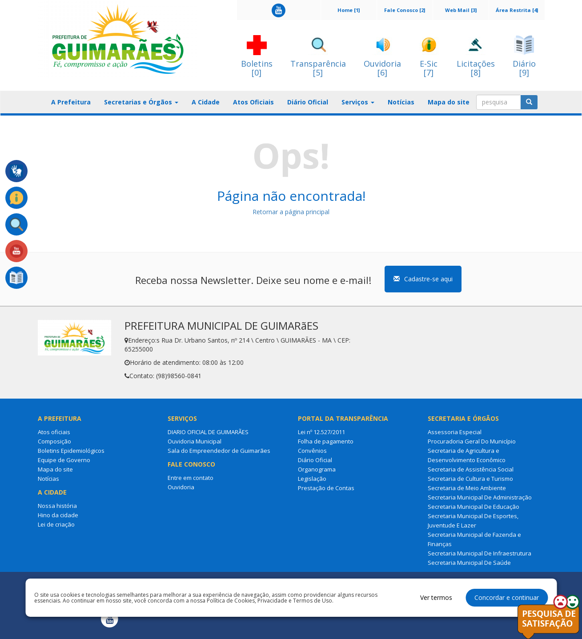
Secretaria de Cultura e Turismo (470, 479)
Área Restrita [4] (517, 10)
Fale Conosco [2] (404, 10)
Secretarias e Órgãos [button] (141, 102)
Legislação (312, 479)
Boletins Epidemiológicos (71, 451)
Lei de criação (56, 524)
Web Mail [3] (461, 10)
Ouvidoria (181, 487)
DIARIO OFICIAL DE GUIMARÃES (208, 432)
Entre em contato (190, 478)
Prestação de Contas (326, 488)
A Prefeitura (71, 102)
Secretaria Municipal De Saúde (469, 563)
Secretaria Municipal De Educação (473, 507)
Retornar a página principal (291, 212)
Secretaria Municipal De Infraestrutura (479, 553)
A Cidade (206, 102)
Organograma (317, 469)
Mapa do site (449, 102)
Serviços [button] (357, 102)
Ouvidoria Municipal (194, 441)
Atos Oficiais (253, 102)
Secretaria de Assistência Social (471, 469)
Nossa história (57, 506)
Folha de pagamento (325, 441)
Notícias (401, 102)
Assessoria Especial (455, 432)
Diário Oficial (307, 102)
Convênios (312, 451)
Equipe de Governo (64, 460)
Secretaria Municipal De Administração (480, 497)
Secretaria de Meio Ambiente (467, 488)
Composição (54, 441)
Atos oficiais (54, 432)
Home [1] (348, 10)
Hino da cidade (58, 515)
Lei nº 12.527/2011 (321, 432)
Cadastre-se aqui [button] (423, 279)
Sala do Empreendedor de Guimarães (219, 451)
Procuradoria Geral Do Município (472, 441)
